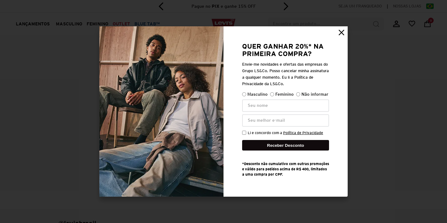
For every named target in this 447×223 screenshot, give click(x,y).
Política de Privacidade (303, 132)
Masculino (255, 94)
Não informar (312, 94)
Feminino (282, 94)
